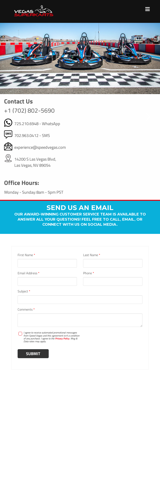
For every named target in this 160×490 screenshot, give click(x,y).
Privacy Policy (62, 338)
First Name (26, 254)
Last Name (91, 254)
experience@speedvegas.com (40, 147)
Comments (26, 309)
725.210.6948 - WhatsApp (37, 124)
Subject (24, 291)
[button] (12, 117)
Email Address (28, 273)
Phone (88, 273)
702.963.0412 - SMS (32, 135)
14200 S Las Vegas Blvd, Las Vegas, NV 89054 (35, 162)
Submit (33, 353)
